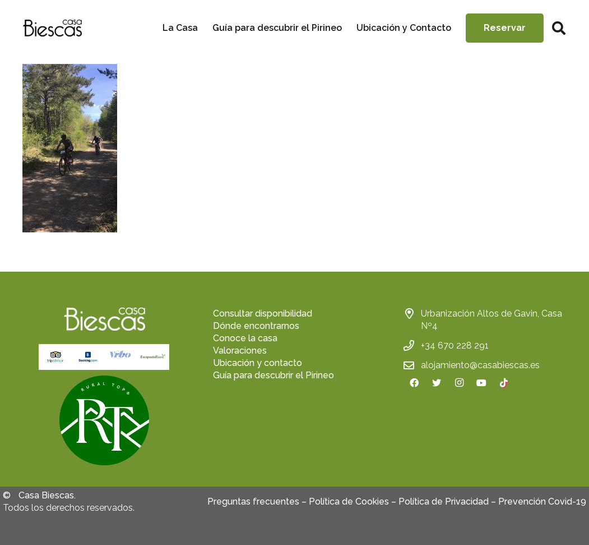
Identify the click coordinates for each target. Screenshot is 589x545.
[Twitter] (436, 383)
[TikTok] (504, 383)
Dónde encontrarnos (256, 325)
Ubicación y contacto (257, 363)
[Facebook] (414, 383)
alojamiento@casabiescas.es (480, 365)
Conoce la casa (245, 338)
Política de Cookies (349, 501)
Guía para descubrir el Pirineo (273, 375)
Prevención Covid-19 (542, 501)
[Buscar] (558, 28)
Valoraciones (240, 350)
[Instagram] (459, 383)
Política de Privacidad (443, 501)
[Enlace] (52, 28)
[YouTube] (481, 383)
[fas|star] (104, 422)
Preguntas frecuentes (253, 501)
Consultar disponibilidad (262, 313)
